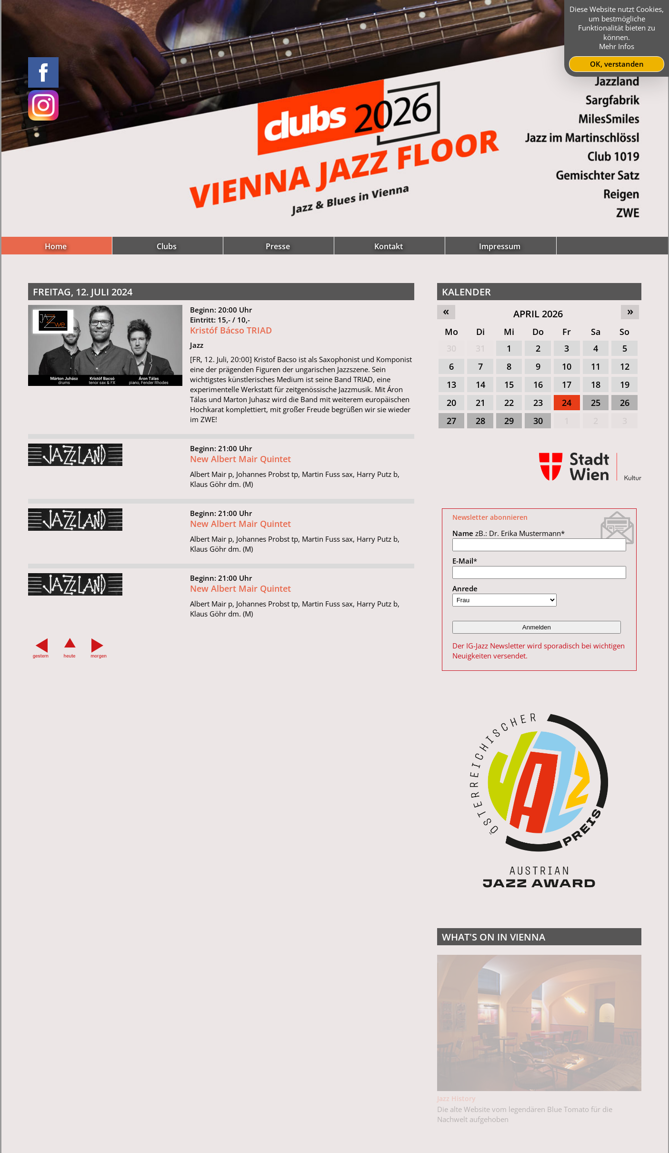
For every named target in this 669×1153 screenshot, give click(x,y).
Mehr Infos (616, 46)
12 (624, 366)
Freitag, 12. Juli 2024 (82, 291)
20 (451, 402)
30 (451, 348)
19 (624, 384)
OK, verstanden (617, 64)
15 (509, 384)
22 (509, 402)
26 (624, 402)
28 (480, 420)
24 (566, 402)
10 (566, 366)
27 (451, 420)
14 (480, 384)
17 (566, 384)
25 (595, 402)
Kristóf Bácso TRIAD (231, 371)
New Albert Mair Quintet (240, 500)
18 (595, 384)
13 (451, 384)
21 (480, 402)
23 (538, 402)
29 (509, 420)
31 (480, 348)
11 (595, 366)
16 (538, 384)
